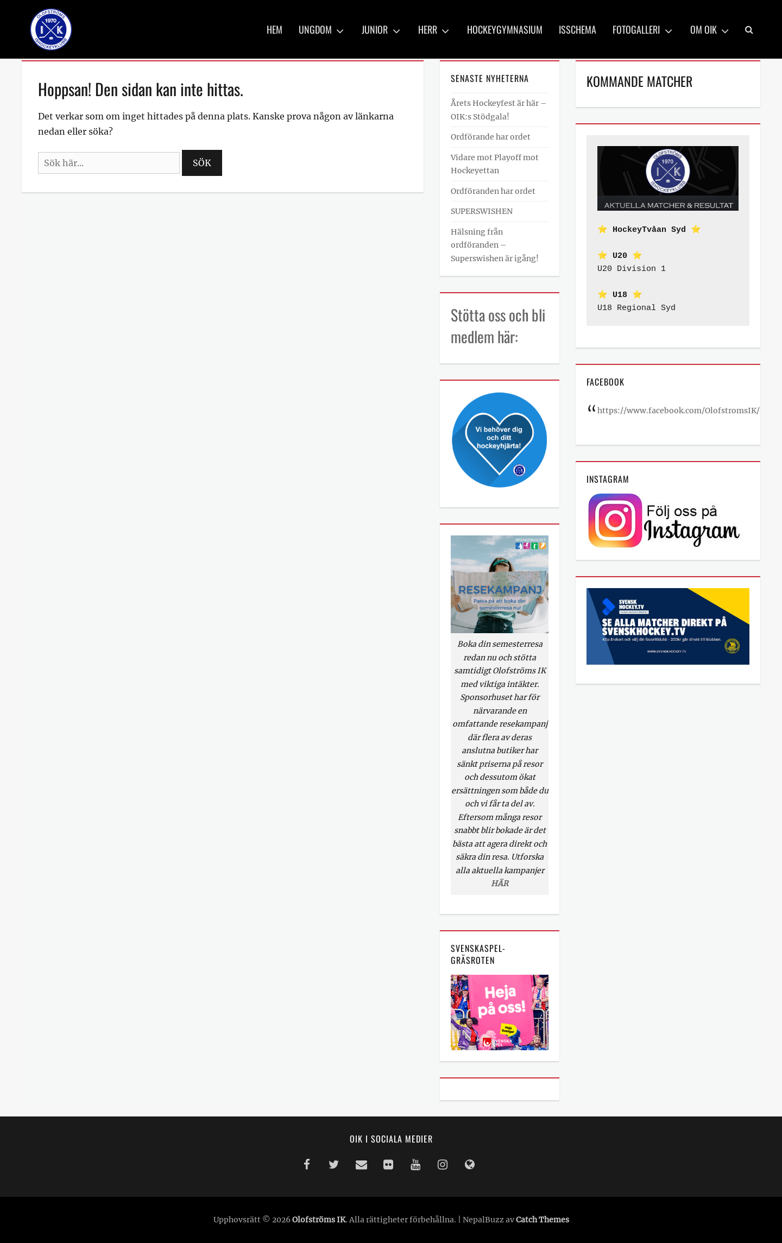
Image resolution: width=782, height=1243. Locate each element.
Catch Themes (542, 1220)
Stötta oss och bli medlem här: (498, 325)
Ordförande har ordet (491, 137)
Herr (427, 29)
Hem (274, 29)
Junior (375, 29)
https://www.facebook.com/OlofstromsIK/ (678, 410)
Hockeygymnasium (505, 29)
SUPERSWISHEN (482, 211)
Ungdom (315, 29)
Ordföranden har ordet (493, 191)
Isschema (577, 29)
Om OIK (703, 29)
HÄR (499, 883)
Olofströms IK (318, 1220)
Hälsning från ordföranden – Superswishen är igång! (495, 245)
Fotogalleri (636, 29)
